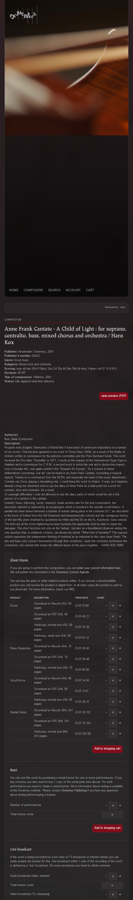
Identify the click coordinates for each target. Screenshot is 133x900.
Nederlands (111, 307)
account (73, 290)
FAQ (71, 589)
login (122, 307)
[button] (113, 396)
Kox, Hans (11, 439)
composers (33, 290)
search (54, 290)
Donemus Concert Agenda (72, 572)
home (14, 290)
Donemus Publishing (74, 790)
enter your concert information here (99, 568)
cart (90, 290)
